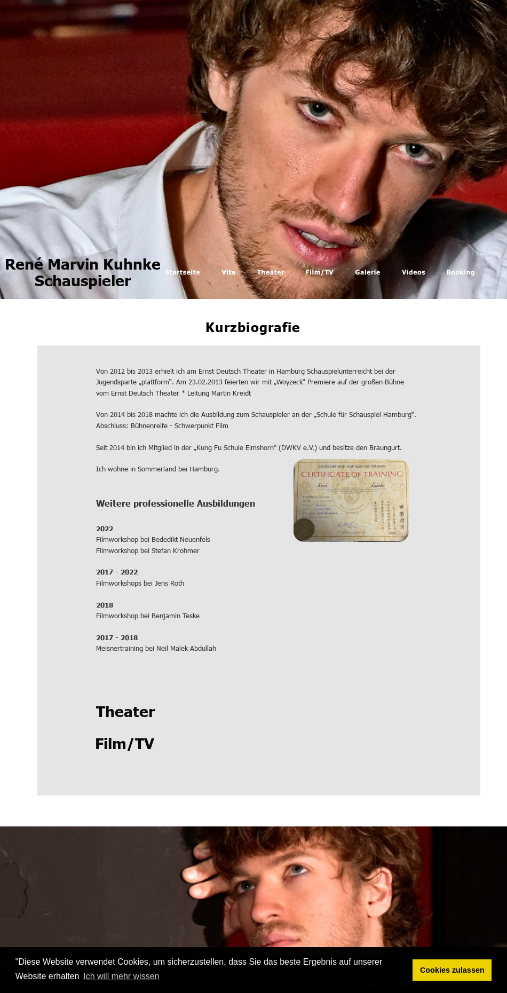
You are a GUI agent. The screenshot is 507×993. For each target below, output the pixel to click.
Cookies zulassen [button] (452, 970)
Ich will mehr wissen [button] (121, 976)
